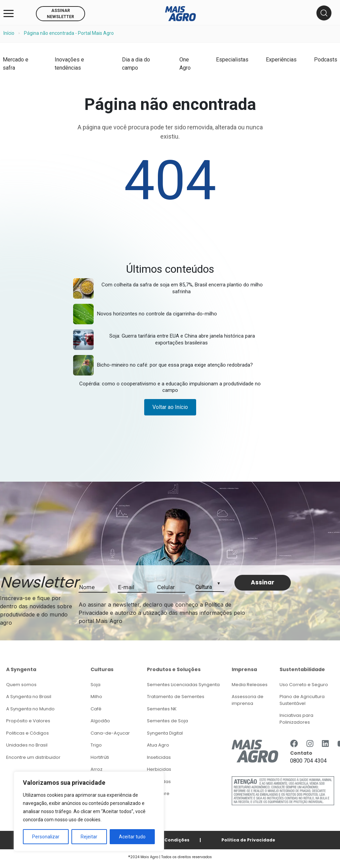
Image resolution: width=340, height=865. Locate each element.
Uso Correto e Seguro (304, 684)
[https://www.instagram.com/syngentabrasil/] (310, 744)
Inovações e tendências (69, 63)
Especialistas (232, 59)
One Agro (185, 63)
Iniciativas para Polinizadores (296, 718)
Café (96, 709)
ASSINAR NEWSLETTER (60, 13)
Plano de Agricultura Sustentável (302, 700)
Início (8, 33)
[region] (89, 811)
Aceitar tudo (132, 836)
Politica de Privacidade (248, 840)
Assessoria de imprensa (247, 700)
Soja (95, 684)
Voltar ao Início (170, 407)
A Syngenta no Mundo (30, 709)
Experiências (281, 59)
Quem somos (21, 684)
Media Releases (250, 684)
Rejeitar (89, 836)
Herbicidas (159, 769)
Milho (96, 696)
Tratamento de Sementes (175, 696)
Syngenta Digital (165, 733)
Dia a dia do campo (136, 63)
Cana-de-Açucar (110, 733)
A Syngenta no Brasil (28, 696)
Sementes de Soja (167, 721)
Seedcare (158, 793)
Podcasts (325, 59)
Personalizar (45, 836)
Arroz (97, 769)
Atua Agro (158, 745)
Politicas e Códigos (27, 733)
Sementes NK (162, 709)
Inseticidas (159, 757)
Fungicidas (159, 781)
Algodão (100, 721)
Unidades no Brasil (26, 745)
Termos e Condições (165, 840)
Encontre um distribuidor (33, 757)
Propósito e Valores (28, 721)
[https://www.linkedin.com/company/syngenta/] (325, 744)
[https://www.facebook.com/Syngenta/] (294, 744)
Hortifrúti (100, 757)
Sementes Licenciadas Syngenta (183, 684)
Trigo (96, 745)
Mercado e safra (15, 63)
